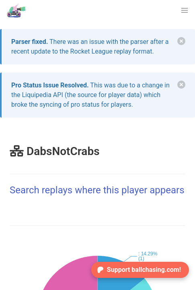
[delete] (181, 41)
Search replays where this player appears (97, 190)
